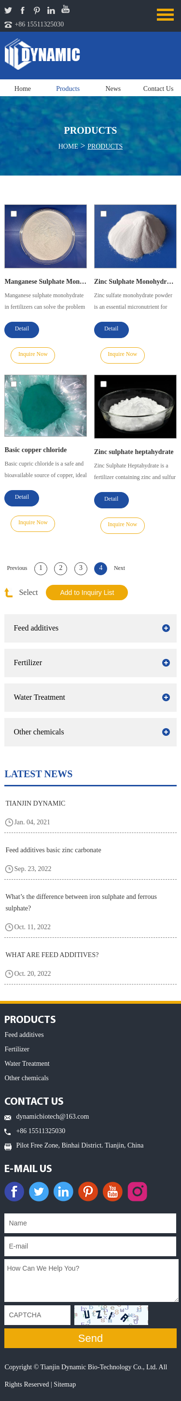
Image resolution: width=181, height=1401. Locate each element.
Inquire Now (33, 354)
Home (22, 88)
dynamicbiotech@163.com (52, 1116)
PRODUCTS (30, 1020)
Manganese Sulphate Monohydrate (45, 281)
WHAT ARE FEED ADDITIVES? (51, 955)
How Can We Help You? (91, 1280)
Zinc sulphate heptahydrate (134, 451)
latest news (38, 774)
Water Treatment (39, 697)
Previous (17, 568)
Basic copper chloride (35, 450)
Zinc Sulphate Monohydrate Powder (135, 281)
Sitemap (65, 1384)
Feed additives (36, 628)
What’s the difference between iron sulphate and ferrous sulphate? (80, 902)
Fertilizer (28, 662)
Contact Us (158, 88)
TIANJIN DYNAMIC (35, 803)
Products (68, 88)
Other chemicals (39, 732)
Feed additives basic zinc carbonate (53, 850)
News (113, 88)
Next (119, 568)
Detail (22, 328)
